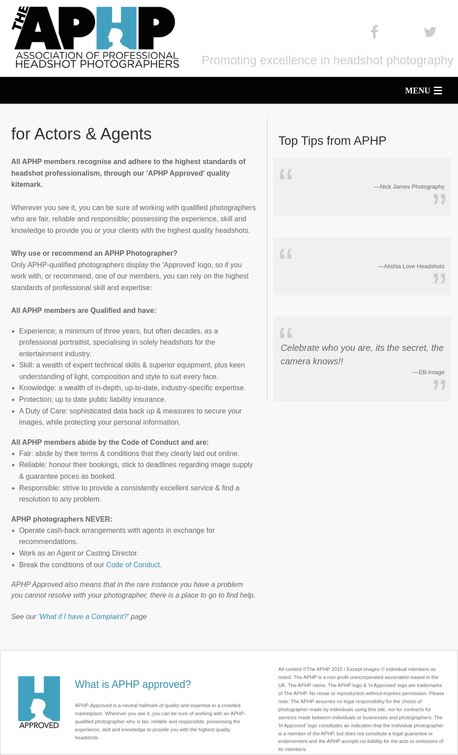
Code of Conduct (133, 565)
